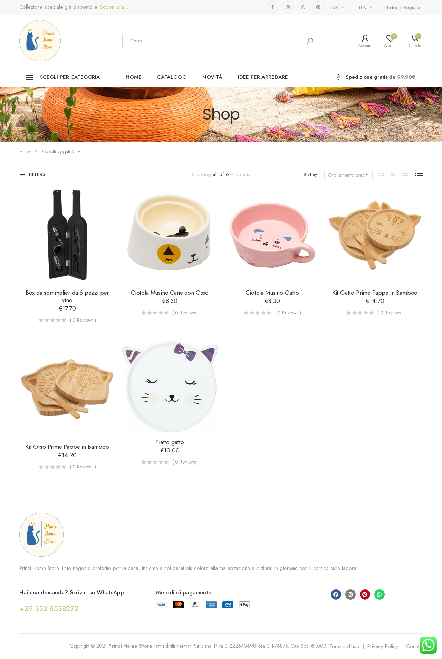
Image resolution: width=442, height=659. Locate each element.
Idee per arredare (263, 77)
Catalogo (172, 77)
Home (133, 77)
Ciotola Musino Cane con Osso (170, 292)
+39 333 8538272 (48, 608)
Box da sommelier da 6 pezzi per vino (67, 296)
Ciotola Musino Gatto (272, 292)
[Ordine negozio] (348, 175)
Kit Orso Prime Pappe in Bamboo (67, 446)
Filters (32, 175)
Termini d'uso (344, 646)
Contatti (414, 646)
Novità (212, 77)
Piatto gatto (169, 442)
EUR (334, 7)
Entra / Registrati (405, 7)
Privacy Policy (382, 646)
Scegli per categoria (62, 77)
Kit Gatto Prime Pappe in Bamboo (375, 292)
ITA (362, 7)
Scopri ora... (113, 7)
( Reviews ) (83, 320)
